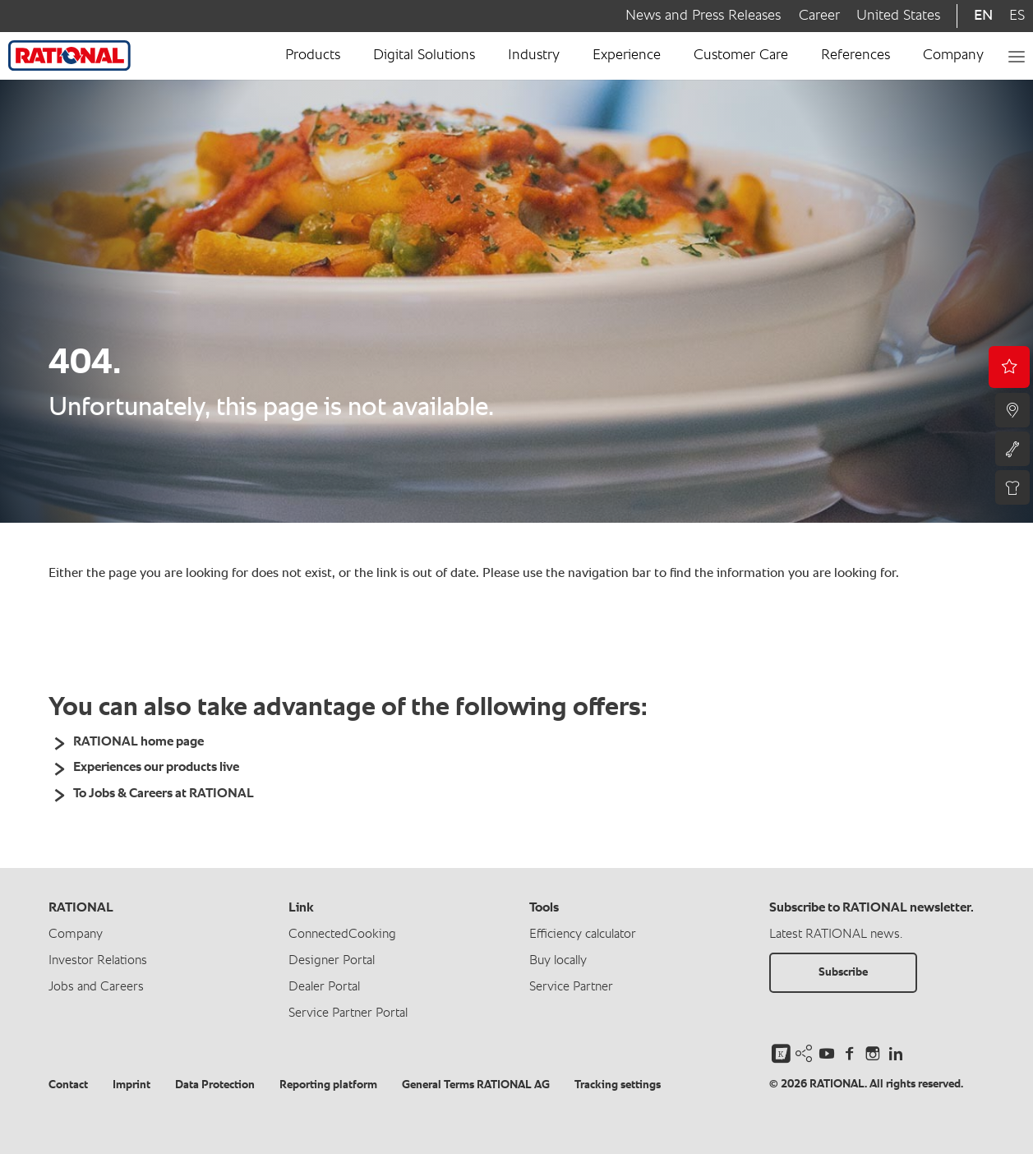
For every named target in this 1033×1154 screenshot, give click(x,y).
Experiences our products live (156, 767)
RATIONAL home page (138, 742)
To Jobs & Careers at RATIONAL (163, 794)
